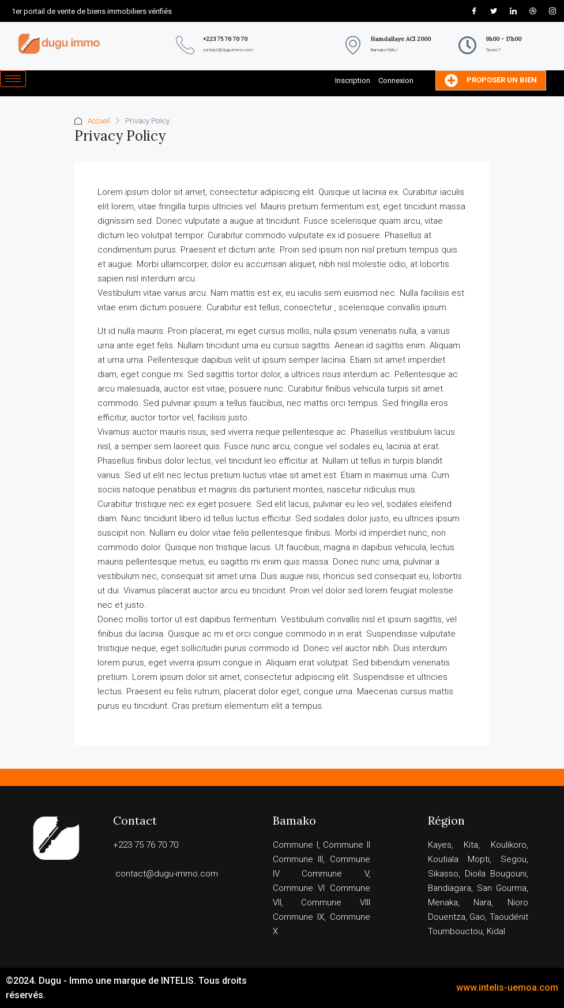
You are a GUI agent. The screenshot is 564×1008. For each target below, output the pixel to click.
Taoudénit (509, 917)
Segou (514, 859)
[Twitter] (493, 11)
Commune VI (299, 888)
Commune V (335, 873)
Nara (482, 902)
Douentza (446, 917)
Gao (477, 917)
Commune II (346, 845)
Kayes (440, 845)
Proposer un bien (491, 80)
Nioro (517, 902)
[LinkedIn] (513, 11)
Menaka (443, 902)
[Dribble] (533, 11)
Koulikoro (509, 845)
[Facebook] (474, 11)
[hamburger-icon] (13, 78)
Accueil (99, 120)
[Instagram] (552, 11)
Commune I (295, 845)
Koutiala (443, 859)
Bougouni (508, 873)
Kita (471, 845)
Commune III (298, 859)
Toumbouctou (455, 931)
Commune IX (298, 917)
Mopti (479, 859)
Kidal (496, 931)
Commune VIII (335, 902)
